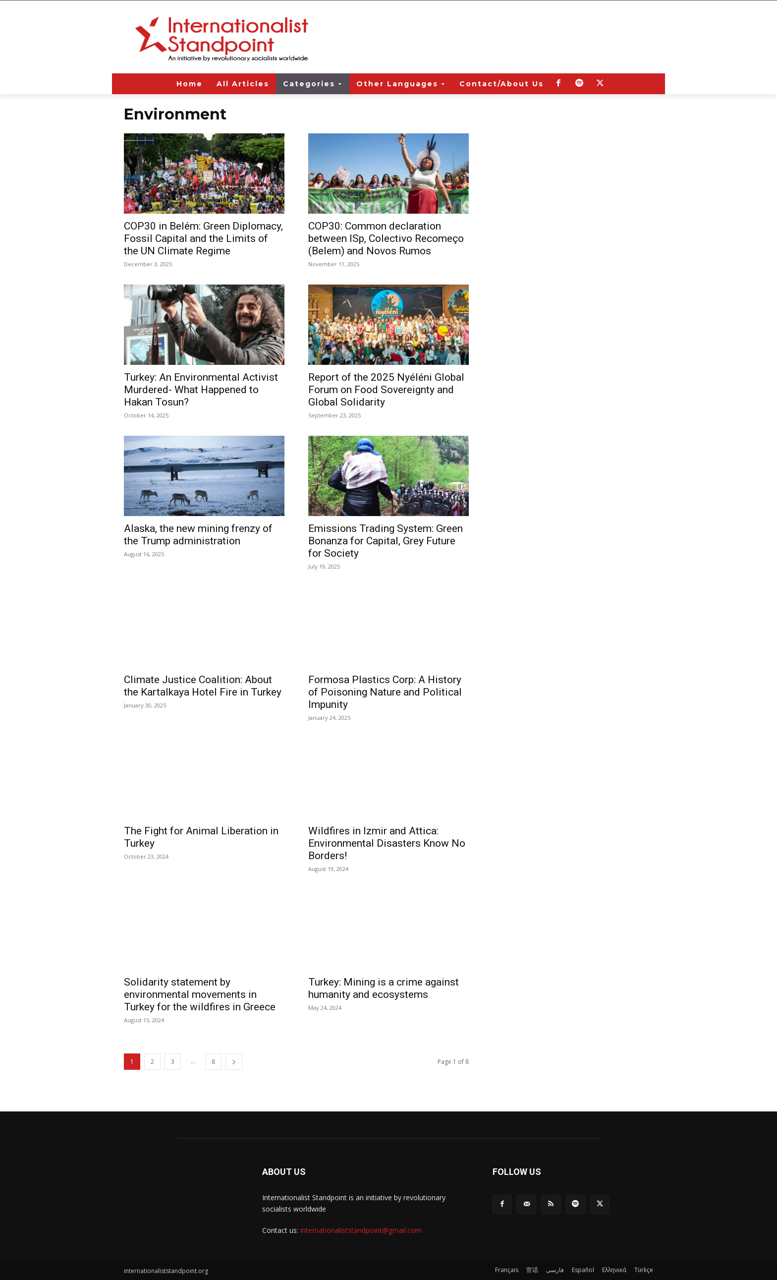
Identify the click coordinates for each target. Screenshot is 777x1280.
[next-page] (233, 1061)
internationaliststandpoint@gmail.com (361, 1230)
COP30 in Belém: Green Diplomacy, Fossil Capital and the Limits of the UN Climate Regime (203, 238)
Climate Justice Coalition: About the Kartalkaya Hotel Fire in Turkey (202, 686)
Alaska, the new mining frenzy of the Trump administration (198, 535)
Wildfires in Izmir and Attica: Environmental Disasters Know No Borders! (386, 843)
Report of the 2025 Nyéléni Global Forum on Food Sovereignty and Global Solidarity (386, 389)
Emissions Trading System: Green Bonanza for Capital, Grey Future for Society (385, 541)
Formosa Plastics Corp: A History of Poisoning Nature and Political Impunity (385, 692)
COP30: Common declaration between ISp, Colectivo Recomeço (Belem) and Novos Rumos (386, 238)
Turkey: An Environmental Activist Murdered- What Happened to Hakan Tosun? (201, 389)
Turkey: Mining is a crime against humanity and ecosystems (383, 988)
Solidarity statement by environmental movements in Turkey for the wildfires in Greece (200, 994)
